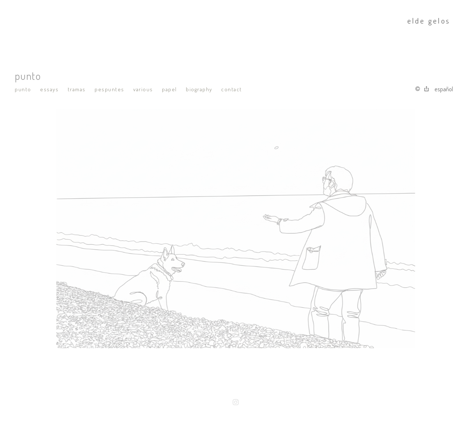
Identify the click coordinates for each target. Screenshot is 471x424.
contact (231, 89)
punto (23, 89)
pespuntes (109, 89)
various (143, 89)
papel (169, 89)
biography (199, 89)
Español (444, 89)
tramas (77, 89)
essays (49, 89)
